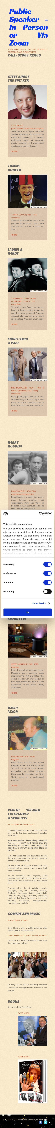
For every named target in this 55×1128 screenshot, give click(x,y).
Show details (39, 603)
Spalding (31, 898)
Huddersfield (41, 893)
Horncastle (42, 896)
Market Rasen (20, 898)
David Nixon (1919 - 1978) (27, 758)
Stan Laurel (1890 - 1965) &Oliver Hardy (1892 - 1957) (27, 301)
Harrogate (12, 891)
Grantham (32, 896)
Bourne (17, 896)
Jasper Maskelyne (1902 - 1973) (27, 666)
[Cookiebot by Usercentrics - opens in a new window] (39, 514)
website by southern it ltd (37, 1120)
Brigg (24, 896)
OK (27, 612)
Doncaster (22, 893)
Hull (26, 891)
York (20, 891)
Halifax (31, 893)
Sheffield (33, 891)
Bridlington (12, 893)
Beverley (43, 891)
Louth (10, 898)
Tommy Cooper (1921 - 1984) (27, 216)
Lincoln (44, 888)
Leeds (10, 896)
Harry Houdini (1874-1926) (27, 493)
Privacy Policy (22, 1120)
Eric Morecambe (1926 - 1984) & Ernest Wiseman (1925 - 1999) (27, 391)
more (14, 151)
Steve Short (27, 127)
